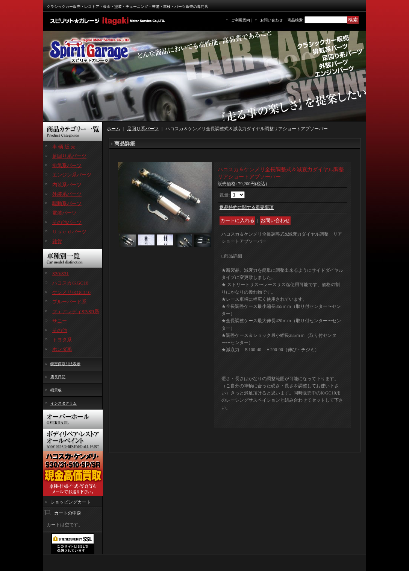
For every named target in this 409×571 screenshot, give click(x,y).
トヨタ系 (62, 340)
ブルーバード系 (69, 302)
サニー (59, 321)
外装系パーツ (67, 194)
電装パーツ (64, 213)
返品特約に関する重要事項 (247, 207)
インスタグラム (63, 403)
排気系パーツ (67, 165)
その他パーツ (67, 222)
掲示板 (56, 390)
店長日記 (57, 377)
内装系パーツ (67, 184)
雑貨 (57, 241)
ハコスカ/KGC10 (70, 283)
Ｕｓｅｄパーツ (69, 231)
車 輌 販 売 (64, 146)
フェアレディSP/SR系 (75, 311)
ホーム (113, 128)
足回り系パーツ (69, 156)
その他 (59, 330)
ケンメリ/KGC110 (71, 292)
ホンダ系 (62, 349)
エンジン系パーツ (71, 175)
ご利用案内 (240, 20)
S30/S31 (60, 273)
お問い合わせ (271, 20)
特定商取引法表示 (65, 364)
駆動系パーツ (67, 203)
